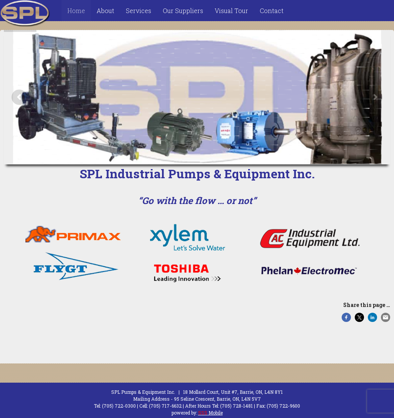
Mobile (210, 413)
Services (138, 11)
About (105, 11)
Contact (272, 11)
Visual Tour (231, 11)
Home (76, 11)
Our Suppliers (183, 11)
